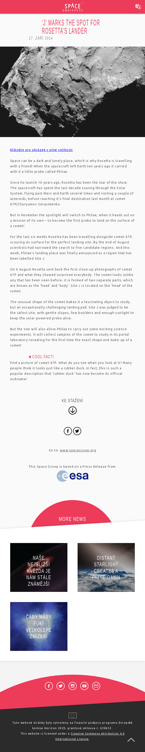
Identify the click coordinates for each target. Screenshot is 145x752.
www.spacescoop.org (78, 450)
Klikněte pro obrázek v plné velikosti (41, 150)
